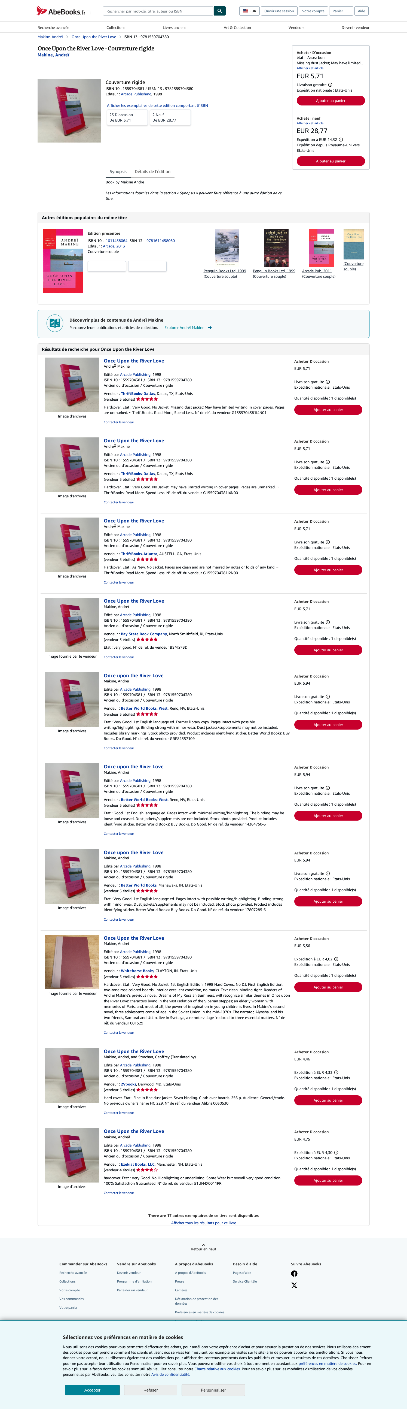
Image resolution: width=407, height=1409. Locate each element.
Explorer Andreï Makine (188, 327)
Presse (179, 1281)
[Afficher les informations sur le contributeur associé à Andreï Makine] (53, 55)
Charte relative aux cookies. (218, 1368)
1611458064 (117, 240)
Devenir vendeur (355, 27)
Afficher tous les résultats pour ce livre (203, 1222)
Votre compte (313, 11)
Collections (115, 27)
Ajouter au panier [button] (330, 100)
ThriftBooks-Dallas (138, 393)
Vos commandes (71, 1299)
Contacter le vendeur (119, 422)
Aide (361, 11)
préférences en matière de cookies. (328, 1363)
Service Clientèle (245, 1281)
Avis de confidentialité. (170, 1374)
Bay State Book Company (144, 633)
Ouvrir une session (279, 11)
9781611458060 (160, 240)
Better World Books (139, 885)
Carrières (181, 1290)
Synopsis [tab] (118, 171)
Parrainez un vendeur (132, 1290)
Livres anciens (174, 27)
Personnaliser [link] (213, 1389)
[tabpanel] (197, 190)
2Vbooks (128, 1084)
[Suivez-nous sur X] (294, 1286)
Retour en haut (203, 1249)
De (127, 117)
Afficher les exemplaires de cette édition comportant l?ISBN (157, 105)
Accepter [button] (92, 1390)
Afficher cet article (310, 68)
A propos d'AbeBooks (190, 1273)
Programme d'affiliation (134, 1281)
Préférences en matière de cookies (199, 1312)
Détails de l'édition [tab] (152, 171)
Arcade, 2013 (114, 246)
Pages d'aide (242, 1273)
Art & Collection (237, 27)
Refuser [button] (150, 1390)
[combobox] (158, 11)
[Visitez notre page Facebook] (294, 1274)
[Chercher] (220, 11)
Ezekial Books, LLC (138, 1164)
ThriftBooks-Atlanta (139, 553)
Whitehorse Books (137, 970)
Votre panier (68, 1307)
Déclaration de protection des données (196, 1301)
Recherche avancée (53, 27)
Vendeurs (296, 27)
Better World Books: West (144, 708)
